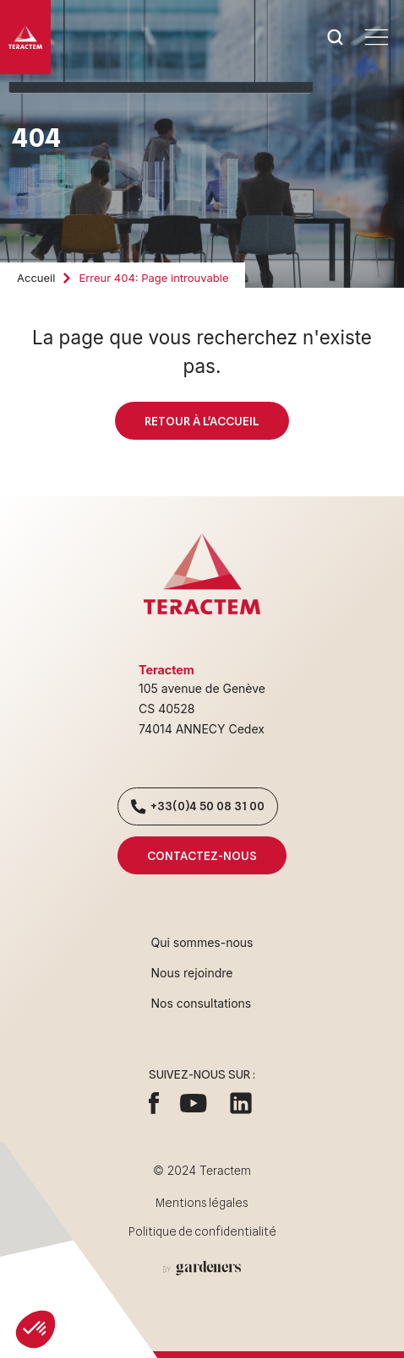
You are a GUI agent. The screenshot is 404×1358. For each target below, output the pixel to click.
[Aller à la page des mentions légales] (202, 1268)
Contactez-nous (201, 855)
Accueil (36, 277)
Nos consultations (201, 1003)
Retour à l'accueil (201, 421)
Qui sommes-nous (202, 942)
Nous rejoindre (192, 973)
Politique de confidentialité (202, 1231)
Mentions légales (202, 1202)
